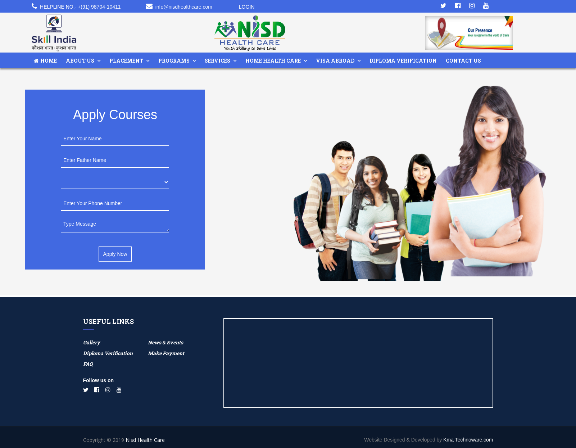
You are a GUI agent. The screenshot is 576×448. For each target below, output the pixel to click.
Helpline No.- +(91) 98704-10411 (80, 7)
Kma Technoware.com (468, 440)
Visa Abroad (335, 60)
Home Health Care (273, 60)
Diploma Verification (403, 60)
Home (45, 60)
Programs (174, 60)
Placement (126, 60)
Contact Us (463, 60)
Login (247, 7)
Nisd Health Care (145, 439)
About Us (80, 60)
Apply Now (115, 254)
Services (217, 60)
